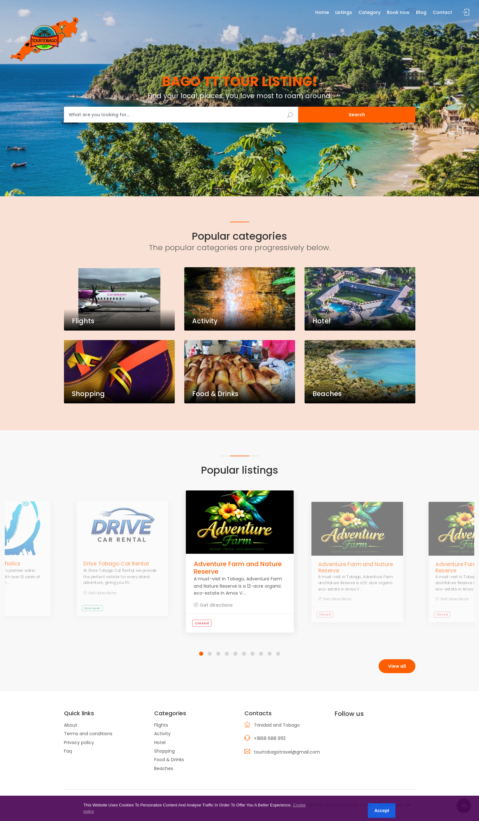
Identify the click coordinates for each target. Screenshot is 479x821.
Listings (343, 12)
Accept (381, 810)
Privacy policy (79, 742)
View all (397, 666)
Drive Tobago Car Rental (116, 564)
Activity (162, 733)
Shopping (164, 751)
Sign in (466, 12)
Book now (398, 12)
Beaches (163, 768)
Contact (442, 12)
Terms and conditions (88, 733)
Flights (161, 725)
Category (369, 12)
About (70, 725)
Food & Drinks (169, 759)
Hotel (160, 742)
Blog (421, 12)
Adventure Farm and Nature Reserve (238, 567)
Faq (68, 751)
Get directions (102, 592)
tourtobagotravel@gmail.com (287, 752)
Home (322, 12)
